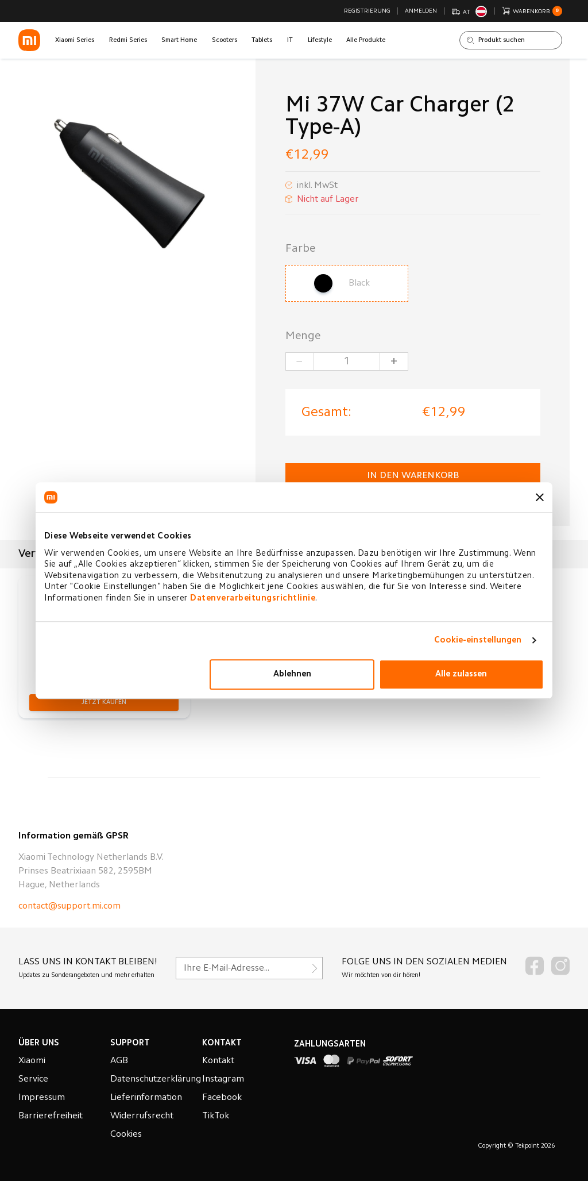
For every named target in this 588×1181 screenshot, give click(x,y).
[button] (104, 702)
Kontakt (218, 1060)
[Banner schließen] (540, 497)
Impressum (41, 1097)
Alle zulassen (461, 674)
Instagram (223, 1079)
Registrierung (367, 11)
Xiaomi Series (74, 40)
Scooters (224, 40)
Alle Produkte (365, 40)
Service (33, 1079)
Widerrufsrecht (141, 1116)
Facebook (222, 1097)
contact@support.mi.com (69, 906)
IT (290, 40)
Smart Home (179, 40)
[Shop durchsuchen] (510, 40)
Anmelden (421, 11)
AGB (119, 1060)
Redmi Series (128, 40)
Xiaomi (31, 1060)
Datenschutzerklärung (155, 1079)
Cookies (126, 1134)
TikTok (215, 1116)
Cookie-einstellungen (478, 640)
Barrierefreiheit (50, 1116)
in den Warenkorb (413, 475)
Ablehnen (292, 674)
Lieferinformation (146, 1097)
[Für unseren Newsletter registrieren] (249, 968)
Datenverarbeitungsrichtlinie (252, 598)
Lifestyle (320, 40)
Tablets (262, 40)
